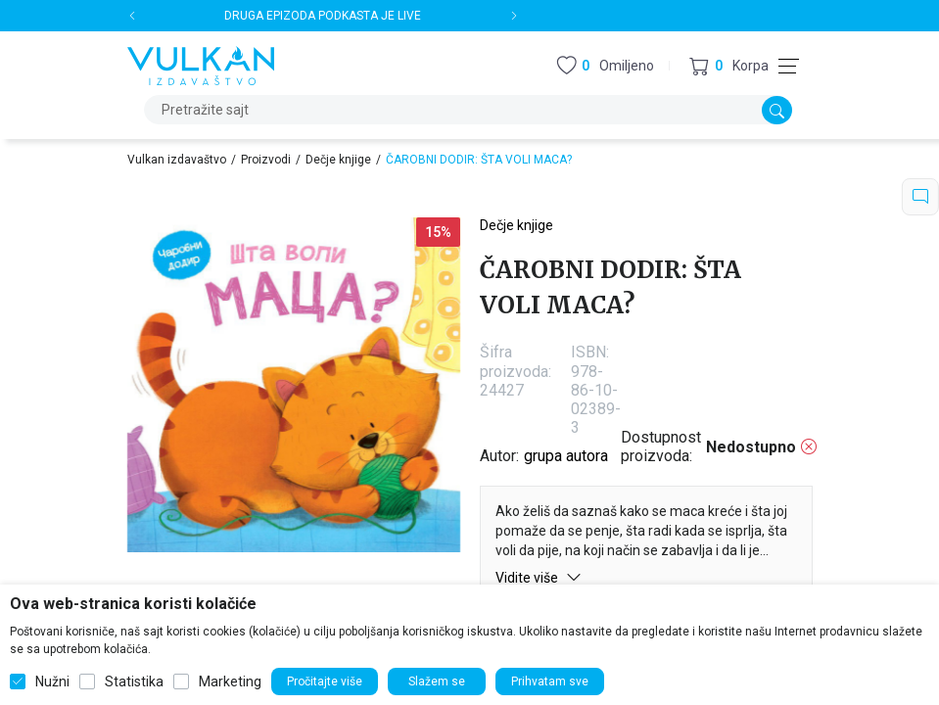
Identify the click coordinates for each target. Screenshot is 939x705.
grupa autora (566, 455)
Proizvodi (266, 159)
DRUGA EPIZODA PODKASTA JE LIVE (322, 16)
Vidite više (538, 577)
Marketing (230, 681)
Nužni (52, 681)
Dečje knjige (338, 159)
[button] (729, 66)
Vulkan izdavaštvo (176, 159)
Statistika (134, 681)
